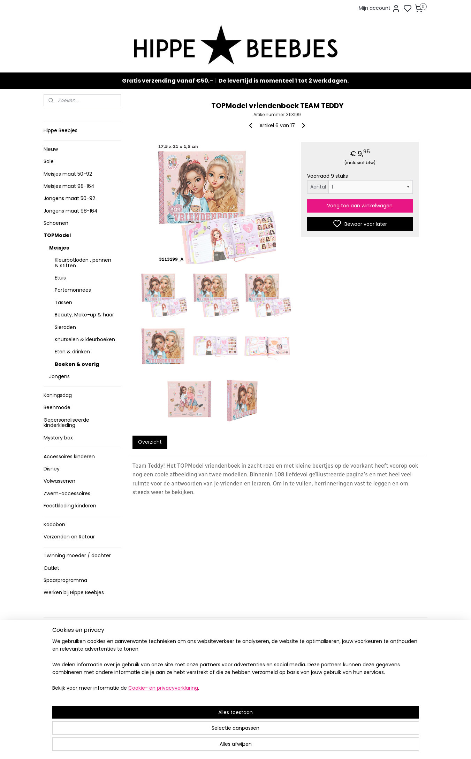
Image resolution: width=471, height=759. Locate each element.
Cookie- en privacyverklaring (155, 746)
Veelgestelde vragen (71, 659)
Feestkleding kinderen (70, 505)
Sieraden (65, 327)
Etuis (60, 277)
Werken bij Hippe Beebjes (74, 592)
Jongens (59, 376)
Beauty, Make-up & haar (84, 314)
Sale (49, 161)
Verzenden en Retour (69, 536)
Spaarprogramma (65, 580)
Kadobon (54, 524)
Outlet (51, 568)
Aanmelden (296, 669)
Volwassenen (59, 480)
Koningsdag (58, 395)
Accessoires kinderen (69, 456)
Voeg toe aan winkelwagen (360, 205)
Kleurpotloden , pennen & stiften (83, 262)
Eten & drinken (72, 351)
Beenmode (57, 407)
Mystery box (58, 437)
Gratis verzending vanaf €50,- (167, 81)
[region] (189, 723)
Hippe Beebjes (60, 130)
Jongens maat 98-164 (71, 210)
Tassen (63, 302)
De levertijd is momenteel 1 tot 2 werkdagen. (284, 81)
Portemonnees (73, 289)
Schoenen (56, 223)
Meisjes (59, 247)
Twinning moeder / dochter (77, 555)
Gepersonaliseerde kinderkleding (66, 422)
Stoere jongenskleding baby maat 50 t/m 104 (232, 663)
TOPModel (57, 235)
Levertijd (56, 645)
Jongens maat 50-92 (69, 198)
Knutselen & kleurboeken (85, 339)
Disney (52, 468)
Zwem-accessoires (67, 493)
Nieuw (51, 149)
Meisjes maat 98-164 (69, 186)
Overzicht (150, 441)
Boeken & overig (77, 364)
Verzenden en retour (70, 652)
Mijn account (379, 8)
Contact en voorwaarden (75, 667)
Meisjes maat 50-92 (68, 173)
